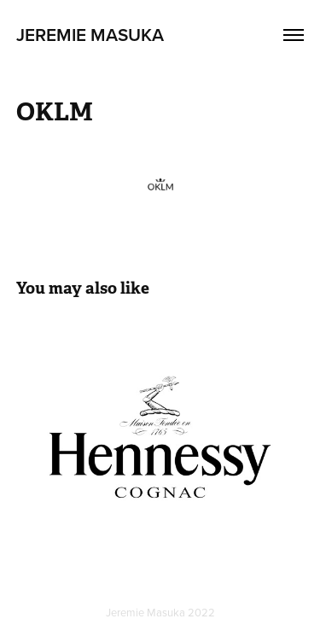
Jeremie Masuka (90, 34)
